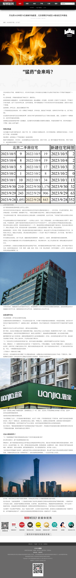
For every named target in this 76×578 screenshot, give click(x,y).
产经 (41, 3)
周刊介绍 (30, 544)
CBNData (49, 550)
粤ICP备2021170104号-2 (47, 558)
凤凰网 (34, 550)
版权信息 (35, 552)
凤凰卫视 (39, 550)
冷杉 (34, 3)
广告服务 (35, 544)
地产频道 (39, 7)
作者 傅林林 (38, 18)
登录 (56, 3)
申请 (40, 548)
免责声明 (40, 552)
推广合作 (40, 544)
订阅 (48, 3)
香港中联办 (43, 550)
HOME (32, 7)
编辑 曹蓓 (43, 18)
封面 (27, 3)
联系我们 (45, 544)
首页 (20, 3)
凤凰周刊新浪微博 (28, 550)
